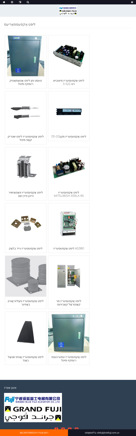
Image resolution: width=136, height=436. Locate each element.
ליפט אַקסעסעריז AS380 (68, 191)
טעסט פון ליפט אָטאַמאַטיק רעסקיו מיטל (25, 81)
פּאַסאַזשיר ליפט (51, 426)
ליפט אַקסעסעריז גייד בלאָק (25, 191)
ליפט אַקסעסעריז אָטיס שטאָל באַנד (68, 248)
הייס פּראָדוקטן (70, 421)
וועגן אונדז (68, 415)
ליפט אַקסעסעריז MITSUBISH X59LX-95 (111, 137)
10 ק (28, 426)
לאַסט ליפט (18, 426)
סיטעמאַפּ (56, 421)
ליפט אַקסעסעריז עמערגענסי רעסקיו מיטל (110, 248)
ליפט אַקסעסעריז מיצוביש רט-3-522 (67, 81)
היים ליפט (37, 426)
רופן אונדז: (34, 432)
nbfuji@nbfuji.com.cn (30, 364)
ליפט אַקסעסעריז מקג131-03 (25, 135)
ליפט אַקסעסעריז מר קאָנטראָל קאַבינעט (25, 248)
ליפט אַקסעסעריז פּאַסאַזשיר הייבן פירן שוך (68, 137)
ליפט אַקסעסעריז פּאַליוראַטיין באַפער (111, 192)
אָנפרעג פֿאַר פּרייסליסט (18, 391)
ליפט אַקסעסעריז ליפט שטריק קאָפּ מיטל (111, 81)
